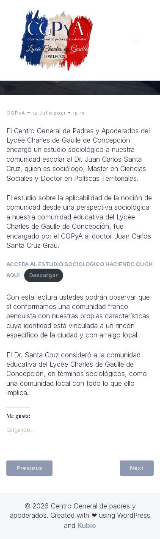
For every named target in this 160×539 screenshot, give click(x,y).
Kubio (86, 525)
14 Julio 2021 (49, 113)
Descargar (43, 275)
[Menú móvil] (136, 40)
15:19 (79, 113)
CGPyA (15, 113)
